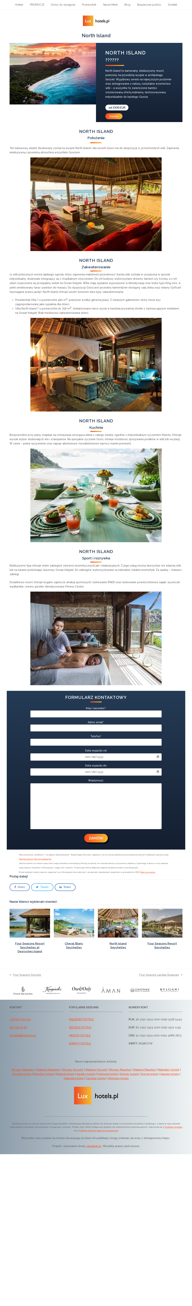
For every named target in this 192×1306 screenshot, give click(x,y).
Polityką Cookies (173, 1127)
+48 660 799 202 (20, 1019)
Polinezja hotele (107, 1074)
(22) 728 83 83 (18, 1027)
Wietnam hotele (118, 1078)
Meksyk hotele (65, 1074)
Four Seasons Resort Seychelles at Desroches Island (29, 947)
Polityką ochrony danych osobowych (98, 1130)
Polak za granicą (147, 872)
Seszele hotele (22, 1074)
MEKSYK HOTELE (80, 1035)
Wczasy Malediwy (23, 1069)
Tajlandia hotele (73, 1078)
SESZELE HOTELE (80, 1027)
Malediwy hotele (168, 1069)
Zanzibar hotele (96, 1078)
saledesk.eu (93, 1146)
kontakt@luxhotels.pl (23, 1035)
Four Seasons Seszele (25, 974)
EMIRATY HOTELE (80, 1043)
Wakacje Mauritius (144, 1069)
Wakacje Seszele (96, 1069)
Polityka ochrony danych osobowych (35, 859)
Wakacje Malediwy (48, 1069)
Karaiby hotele (86, 1074)
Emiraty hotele (129, 1074)
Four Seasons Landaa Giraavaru (160, 974)
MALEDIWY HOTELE (81, 1019)
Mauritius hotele (44, 1074)
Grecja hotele (149, 1074)
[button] (20, 887)
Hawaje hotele (169, 1074)
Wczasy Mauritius (120, 1069)
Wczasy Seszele (72, 1069)
